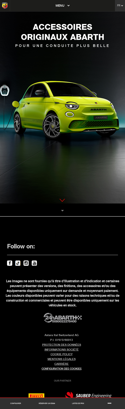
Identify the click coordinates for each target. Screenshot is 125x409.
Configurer (15, 403)
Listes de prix (78, 403)
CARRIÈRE (61, 364)
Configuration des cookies (61, 368)
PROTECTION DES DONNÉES (61, 345)
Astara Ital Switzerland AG (62, 335)
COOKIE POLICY (62, 354)
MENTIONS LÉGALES (62, 359)
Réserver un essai (47, 403)
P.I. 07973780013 (61, 340)
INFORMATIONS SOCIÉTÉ (62, 349)
